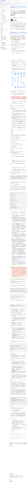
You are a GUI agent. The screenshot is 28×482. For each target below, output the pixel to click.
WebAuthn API (18, 60)
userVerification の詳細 (14, 276)
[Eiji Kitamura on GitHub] (14, 20)
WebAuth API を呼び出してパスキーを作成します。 (17, 144)
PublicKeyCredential (13, 312)
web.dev (11, 9)
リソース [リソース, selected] (9, 0)
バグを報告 (10, 480)
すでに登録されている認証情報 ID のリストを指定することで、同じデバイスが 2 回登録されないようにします (19, 244)
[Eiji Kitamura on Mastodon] (15, 20)
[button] (4, 21)
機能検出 (13, 161)
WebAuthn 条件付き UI (21, 167)
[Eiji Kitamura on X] (13, 20)
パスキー (12, 23)
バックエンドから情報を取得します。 (16, 143)
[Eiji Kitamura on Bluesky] (16, 20)
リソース (2, 2)
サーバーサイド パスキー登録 (15, 433)
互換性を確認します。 (14, 142)
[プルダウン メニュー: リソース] (11, 0)
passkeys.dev (14, 136)
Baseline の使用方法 (19, 0)
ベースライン (14, 0)
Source (11, 158)
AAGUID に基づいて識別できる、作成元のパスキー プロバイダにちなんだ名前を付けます (19, 364)
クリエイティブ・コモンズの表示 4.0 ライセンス (22, 442)
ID (15, 9)
